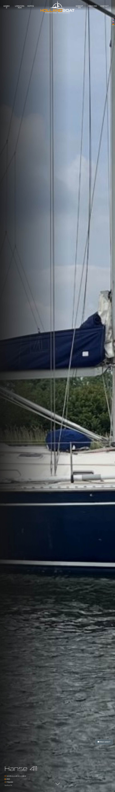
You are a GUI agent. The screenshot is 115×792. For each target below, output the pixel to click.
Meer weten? (104, 742)
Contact (104, 6)
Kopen (30, 6)
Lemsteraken (19, 7)
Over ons (92, 6)
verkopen (79, 7)
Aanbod (6, 7)
